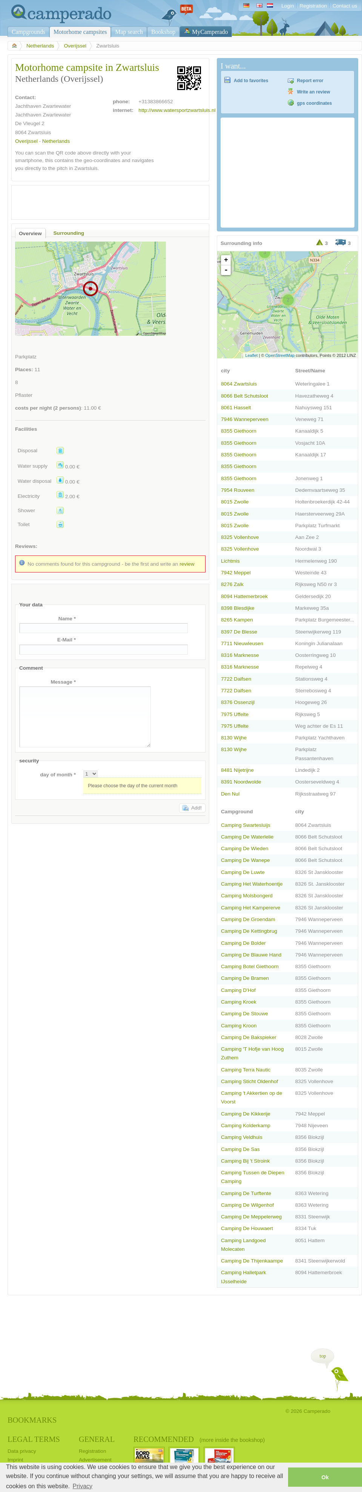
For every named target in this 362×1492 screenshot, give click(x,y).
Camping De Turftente (246, 1193)
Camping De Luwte (243, 872)
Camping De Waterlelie (247, 837)
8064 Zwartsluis (239, 384)
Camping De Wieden (244, 848)
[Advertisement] (103, 200)
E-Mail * (66, 640)
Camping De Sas (240, 1149)
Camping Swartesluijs (245, 825)
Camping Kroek (238, 1002)
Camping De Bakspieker (248, 1037)
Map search (129, 32)
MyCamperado (210, 32)
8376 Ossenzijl (238, 702)
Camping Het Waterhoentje (252, 884)
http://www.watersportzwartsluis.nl (176, 110)
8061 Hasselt (236, 407)
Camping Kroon (239, 1025)
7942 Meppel (236, 572)
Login (287, 6)
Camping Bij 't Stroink (245, 1161)
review (186, 564)
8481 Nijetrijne (237, 770)
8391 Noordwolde (241, 782)
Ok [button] (324, 1477)
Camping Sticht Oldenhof (249, 1081)
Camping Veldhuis (241, 1137)
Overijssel (75, 46)
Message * (63, 682)
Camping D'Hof (238, 990)
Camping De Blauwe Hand (251, 955)
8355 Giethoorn (238, 431)
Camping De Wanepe (245, 860)
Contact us (345, 6)
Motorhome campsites (80, 32)
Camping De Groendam (248, 919)
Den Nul (230, 794)
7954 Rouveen (238, 490)
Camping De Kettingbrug (249, 931)
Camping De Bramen (245, 978)
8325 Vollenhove (240, 537)
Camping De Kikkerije (245, 1114)
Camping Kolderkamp (245, 1125)
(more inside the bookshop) (232, 1440)
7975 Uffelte (234, 714)
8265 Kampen (237, 620)
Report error (310, 80)
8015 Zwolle (234, 502)
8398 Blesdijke (238, 608)
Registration (313, 6)
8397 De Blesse (239, 632)
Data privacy (22, 1451)
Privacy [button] (82, 1486)
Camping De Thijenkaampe (252, 1261)
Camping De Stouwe (244, 1013)
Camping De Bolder (243, 943)
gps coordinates (314, 103)
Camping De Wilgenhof (247, 1205)
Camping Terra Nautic (245, 1070)
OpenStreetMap (280, 355)
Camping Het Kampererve (250, 908)
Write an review (313, 92)
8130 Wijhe (234, 738)
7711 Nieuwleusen (242, 643)
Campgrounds (28, 32)
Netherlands (40, 46)
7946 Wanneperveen (244, 419)
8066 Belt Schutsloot (244, 396)
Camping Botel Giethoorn (250, 966)
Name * (67, 618)
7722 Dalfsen (236, 679)
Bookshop (163, 32)
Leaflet (251, 355)
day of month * (58, 774)
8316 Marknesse (240, 655)
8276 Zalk (232, 584)
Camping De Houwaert (247, 1228)
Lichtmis (230, 561)
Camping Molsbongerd (247, 895)
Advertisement (95, 1460)
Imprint (15, 1460)
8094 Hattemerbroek (244, 596)
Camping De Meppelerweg (251, 1217)
